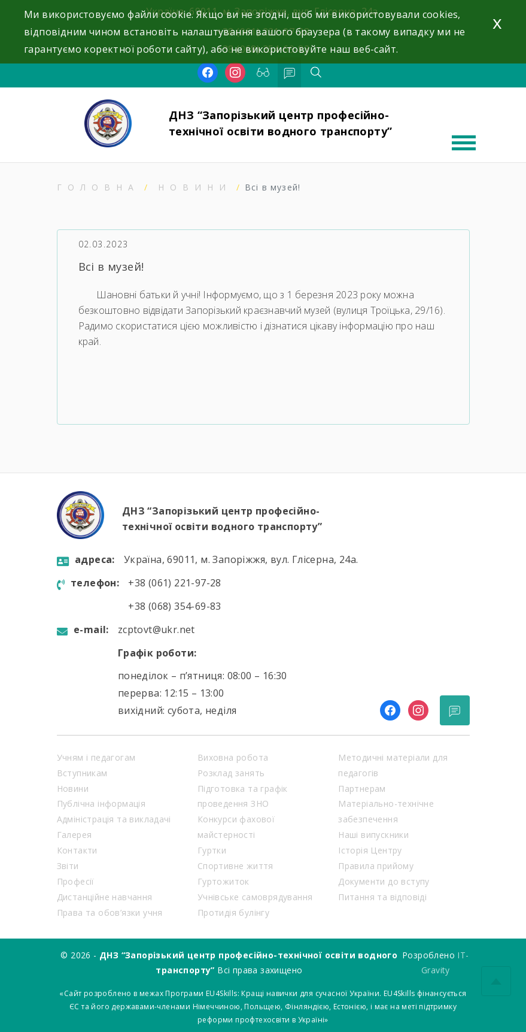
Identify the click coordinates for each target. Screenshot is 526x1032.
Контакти (77, 850)
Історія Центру (370, 850)
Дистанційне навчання (105, 897)
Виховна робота (233, 757)
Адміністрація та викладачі (114, 819)
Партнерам (362, 788)
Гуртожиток (223, 881)
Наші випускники (373, 834)
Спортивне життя (235, 865)
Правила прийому (375, 865)
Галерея (74, 834)
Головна (98, 187)
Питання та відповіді (382, 897)
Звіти (68, 865)
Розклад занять (231, 773)
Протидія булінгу (233, 912)
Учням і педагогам (96, 757)
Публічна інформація (101, 803)
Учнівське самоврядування (255, 897)
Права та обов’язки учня (110, 912)
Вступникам (82, 773)
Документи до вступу (384, 881)
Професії (76, 881)
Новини (195, 187)
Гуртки (211, 850)
